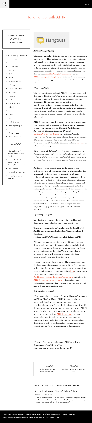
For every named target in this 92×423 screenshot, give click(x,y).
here (72, 271)
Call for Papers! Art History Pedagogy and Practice (16, 153)
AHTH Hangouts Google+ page (48, 77)
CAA (10, 74)
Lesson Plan (12, 92)
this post (80, 143)
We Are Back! (13, 168)
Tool (10, 129)
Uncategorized (14, 133)
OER (10, 100)
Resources (12, 111)
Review (11, 114)
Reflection (12, 107)
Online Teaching (14, 103)
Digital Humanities (15, 81)
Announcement (16, 43)
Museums (12, 96)
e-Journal (12, 85)
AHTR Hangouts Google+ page (48, 280)
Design (11, 77)
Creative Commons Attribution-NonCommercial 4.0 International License (53, 414)
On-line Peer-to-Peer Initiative (47, 134)
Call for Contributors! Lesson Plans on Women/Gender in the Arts (17, 162)
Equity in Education (15, 88)
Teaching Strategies (15, 125)
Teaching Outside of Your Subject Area (73, 370)
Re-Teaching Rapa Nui (17, 172)
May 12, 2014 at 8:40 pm (43, 394)
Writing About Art (14, 136)
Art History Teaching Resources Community (53, 277)
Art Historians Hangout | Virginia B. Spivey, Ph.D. (55, 391)
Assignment (12, 70)
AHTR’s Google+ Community (58, 74)
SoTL (10, 118)
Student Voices (14, 122)
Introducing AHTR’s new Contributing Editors (47, 370)
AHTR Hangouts (64, 314)
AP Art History (13, 66)
